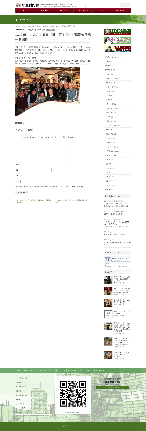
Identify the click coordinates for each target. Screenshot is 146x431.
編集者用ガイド (21, 412)
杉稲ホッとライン (100, 370)
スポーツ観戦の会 (112, 87)
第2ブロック (110, 164)
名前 (17, 170)
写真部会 (51, 30)
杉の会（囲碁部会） (112, 104)
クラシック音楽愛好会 (113, 125)
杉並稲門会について (44, 10)
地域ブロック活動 (110, 155)
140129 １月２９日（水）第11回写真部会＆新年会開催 (72, 201)
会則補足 (19, 391)
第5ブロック (110, 176)
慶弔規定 (19, 399)
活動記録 (63, 10)
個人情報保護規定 (21, 395)
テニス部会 (109, 117)
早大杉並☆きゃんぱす (113, 151)
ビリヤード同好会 (112, 147)
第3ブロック (110, 168)
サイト (17, 181)
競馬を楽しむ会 (111, 121)
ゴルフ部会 (109, 74)
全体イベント (109, 65)
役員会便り (108, 61)
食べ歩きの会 (110, 82)
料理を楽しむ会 (111, 112)
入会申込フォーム (85, 370)
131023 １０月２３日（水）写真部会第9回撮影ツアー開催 (34, 201)
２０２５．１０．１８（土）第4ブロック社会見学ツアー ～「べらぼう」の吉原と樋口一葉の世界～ (117, 224)
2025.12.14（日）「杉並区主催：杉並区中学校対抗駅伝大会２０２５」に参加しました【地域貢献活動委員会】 (122, 327)
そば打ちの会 (110, 138)
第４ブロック (119, 219)
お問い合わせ (121, 10)
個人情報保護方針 (21, 387)
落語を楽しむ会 (111, 134)
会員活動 (108, 189)
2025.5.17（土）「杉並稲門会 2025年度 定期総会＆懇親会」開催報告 (122, 290)
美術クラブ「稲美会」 (113, 78)
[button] (107, 266)
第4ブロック (110, 172)
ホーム (25, 10)
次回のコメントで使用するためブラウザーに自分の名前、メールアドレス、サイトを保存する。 (52, 187)
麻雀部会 (109, 100)
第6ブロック (110, 181)
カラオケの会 (110, 91)
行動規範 (19, 382)
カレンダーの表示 (124, 266)
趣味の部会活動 (110, 70)
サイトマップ (20, 404)
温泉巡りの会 (110, 142)
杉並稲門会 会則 (21, 378)
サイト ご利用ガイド (22, 408)
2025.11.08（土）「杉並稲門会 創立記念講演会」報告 (122, 279)
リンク (102, 10)
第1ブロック (110, 159)
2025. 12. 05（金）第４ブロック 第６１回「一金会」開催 (122, 354)
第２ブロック (119, 201)
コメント (19, 164)
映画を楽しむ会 (111, 129)
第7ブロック (110, 185)
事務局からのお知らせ (112, 57)
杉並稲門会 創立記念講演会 (114, 234)
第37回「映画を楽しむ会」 (114, 214)
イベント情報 (82, 10)
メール (18, 175)
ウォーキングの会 (112, 108)
